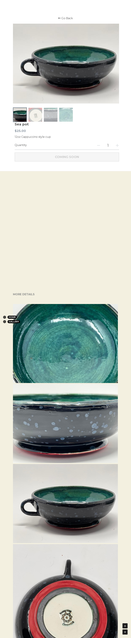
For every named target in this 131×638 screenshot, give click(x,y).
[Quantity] (107, 144)
